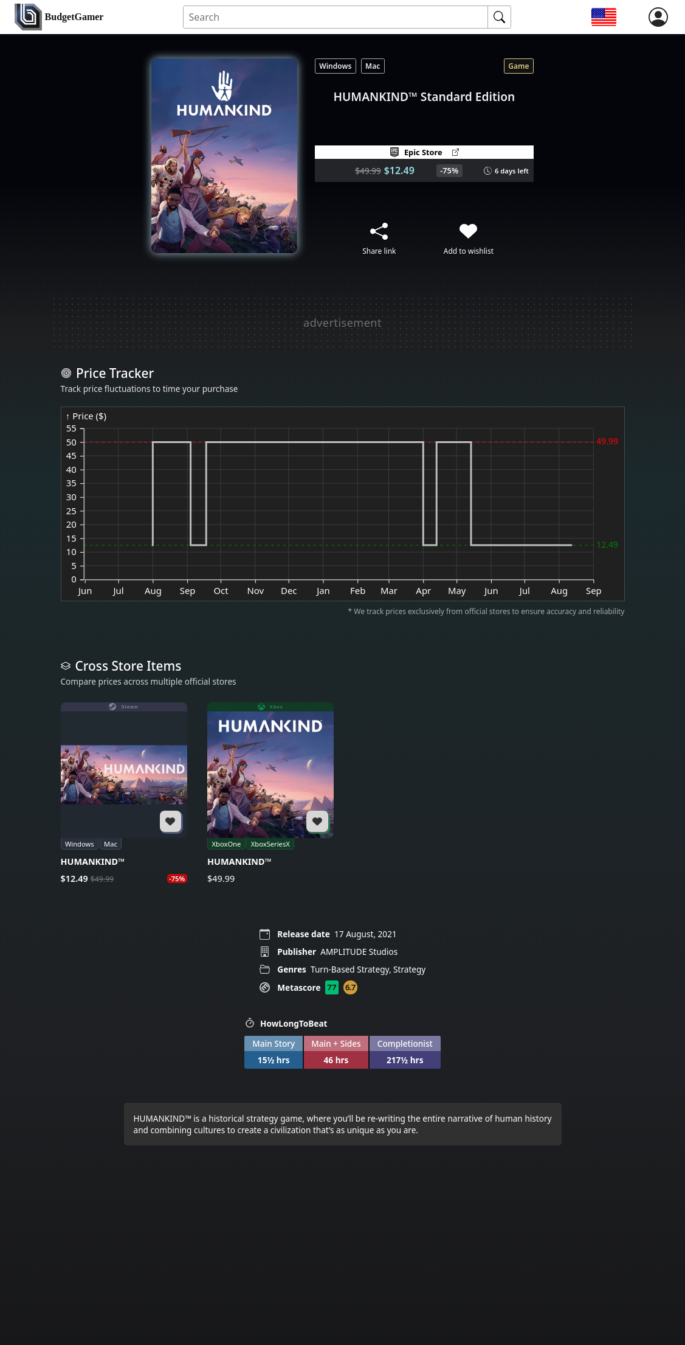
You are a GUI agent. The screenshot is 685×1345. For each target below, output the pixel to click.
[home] (59, 17)
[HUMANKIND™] (124, 793)
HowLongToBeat (285, 1023)
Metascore (298, 987)
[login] (658, 17)
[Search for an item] (335, 17)
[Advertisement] (343, 322)
